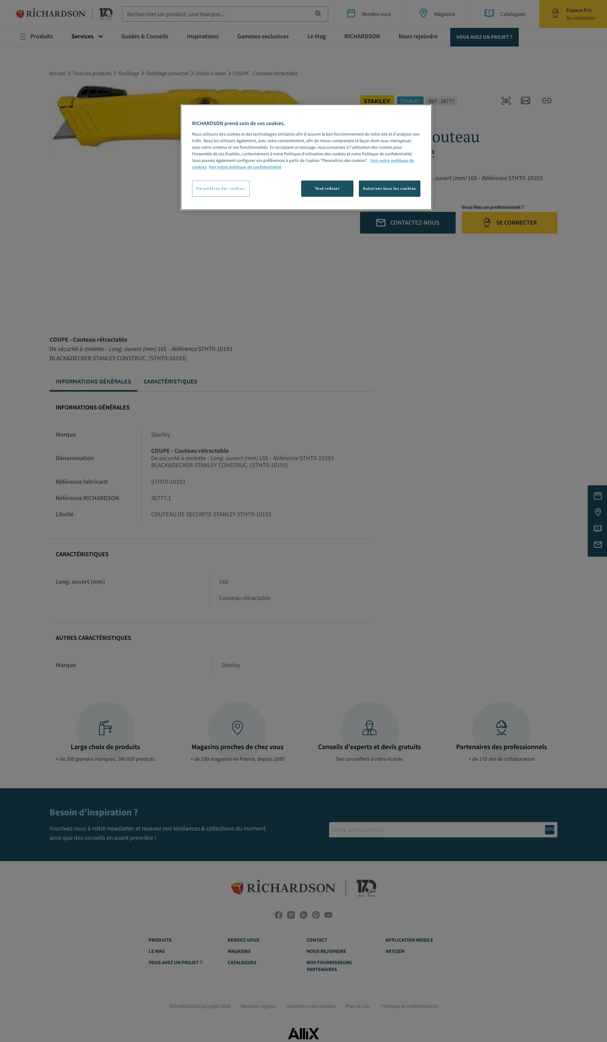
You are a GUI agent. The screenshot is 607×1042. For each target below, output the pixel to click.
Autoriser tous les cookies (389, 188)
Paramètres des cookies (220, 188)
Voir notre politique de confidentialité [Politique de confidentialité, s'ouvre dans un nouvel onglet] (245, 167)
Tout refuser (327, 188)
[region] (306, 157)
